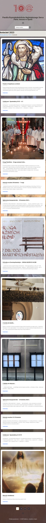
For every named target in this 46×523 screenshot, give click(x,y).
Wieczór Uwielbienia (8, 495)
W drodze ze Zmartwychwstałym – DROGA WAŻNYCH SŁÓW (19, 262)
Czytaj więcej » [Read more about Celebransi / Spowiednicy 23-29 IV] (5, 443)
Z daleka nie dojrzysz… (9, 383)
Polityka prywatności (14, 519)
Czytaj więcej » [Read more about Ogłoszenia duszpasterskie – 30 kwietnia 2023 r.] (5, 210)
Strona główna (4, 35)
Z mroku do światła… (8, 323)
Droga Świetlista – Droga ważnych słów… (14, 162)
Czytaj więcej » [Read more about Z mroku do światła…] (5, 331)
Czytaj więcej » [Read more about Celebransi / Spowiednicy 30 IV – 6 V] (5, 110)
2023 (10, 35)
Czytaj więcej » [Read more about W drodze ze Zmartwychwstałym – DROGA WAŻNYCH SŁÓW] (5, 271)
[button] (23, 23)
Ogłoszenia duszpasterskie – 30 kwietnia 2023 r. (16, 200)
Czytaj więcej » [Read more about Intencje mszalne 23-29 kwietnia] (5, 426)
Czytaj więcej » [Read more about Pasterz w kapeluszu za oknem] (5, 92)
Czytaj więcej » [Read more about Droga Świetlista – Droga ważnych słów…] (5, 173)
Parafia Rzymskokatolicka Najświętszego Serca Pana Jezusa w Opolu (23, 18)
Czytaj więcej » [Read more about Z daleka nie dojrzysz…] (5, 391)
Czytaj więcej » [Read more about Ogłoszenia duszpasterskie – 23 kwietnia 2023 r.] (5, 408)
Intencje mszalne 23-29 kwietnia (12, 417)
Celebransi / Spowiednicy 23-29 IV (12, 435)
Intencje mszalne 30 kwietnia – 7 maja (13, 182)
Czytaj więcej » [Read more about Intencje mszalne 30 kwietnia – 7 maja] (5, 191)
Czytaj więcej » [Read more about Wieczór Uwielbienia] (5, 501)
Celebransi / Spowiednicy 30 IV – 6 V (13, 101)
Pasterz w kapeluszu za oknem (11, 84)
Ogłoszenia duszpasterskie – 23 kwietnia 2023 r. (16, 399)
